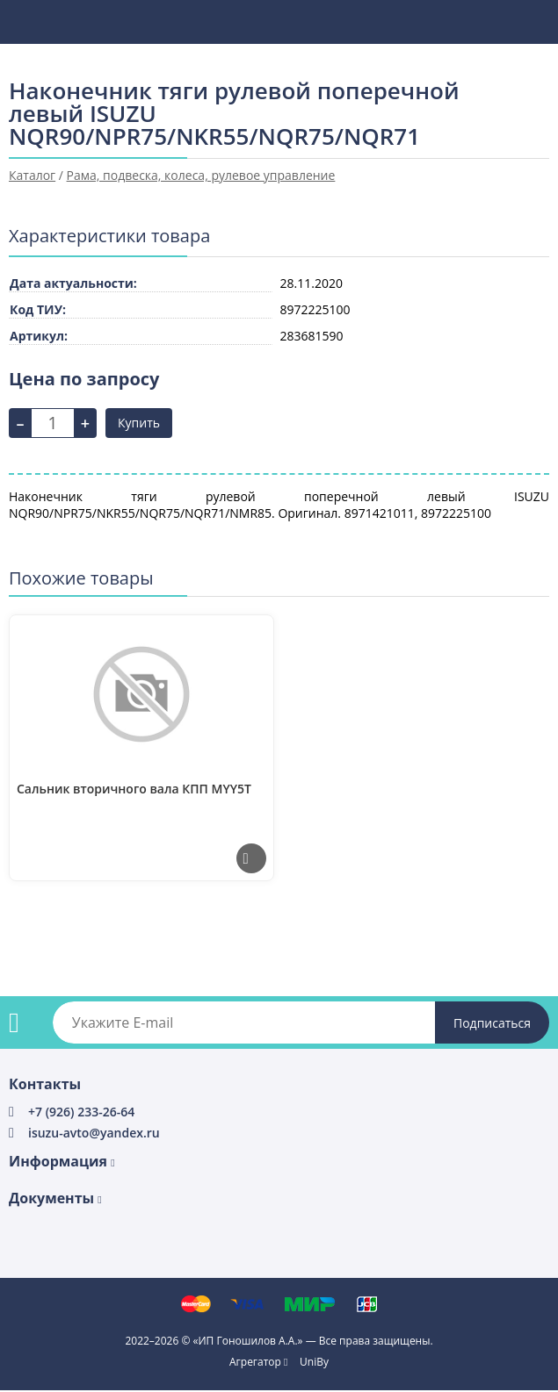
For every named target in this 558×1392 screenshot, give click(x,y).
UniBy (314, 1361)
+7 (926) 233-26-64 (81, 1111)
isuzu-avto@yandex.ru (94, 1132)
